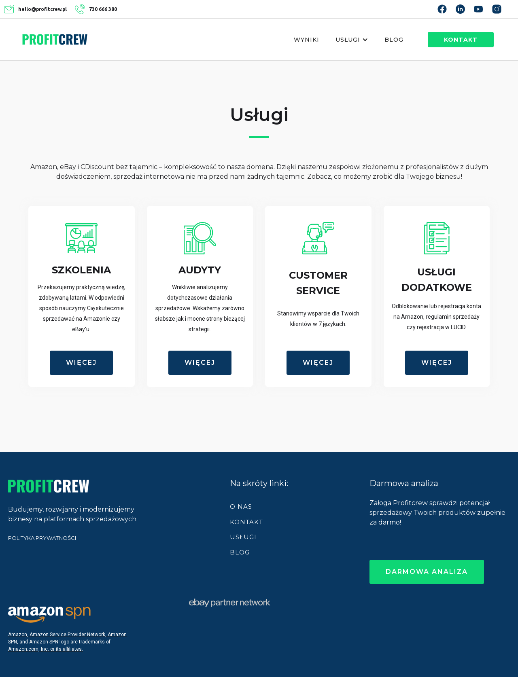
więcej (81, 362)
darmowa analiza (427, 571)
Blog (393, 39)
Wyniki (306, 39)
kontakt (461, 39)
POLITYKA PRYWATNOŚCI (42, 538)
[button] (351, 39)
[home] (54, 39)
